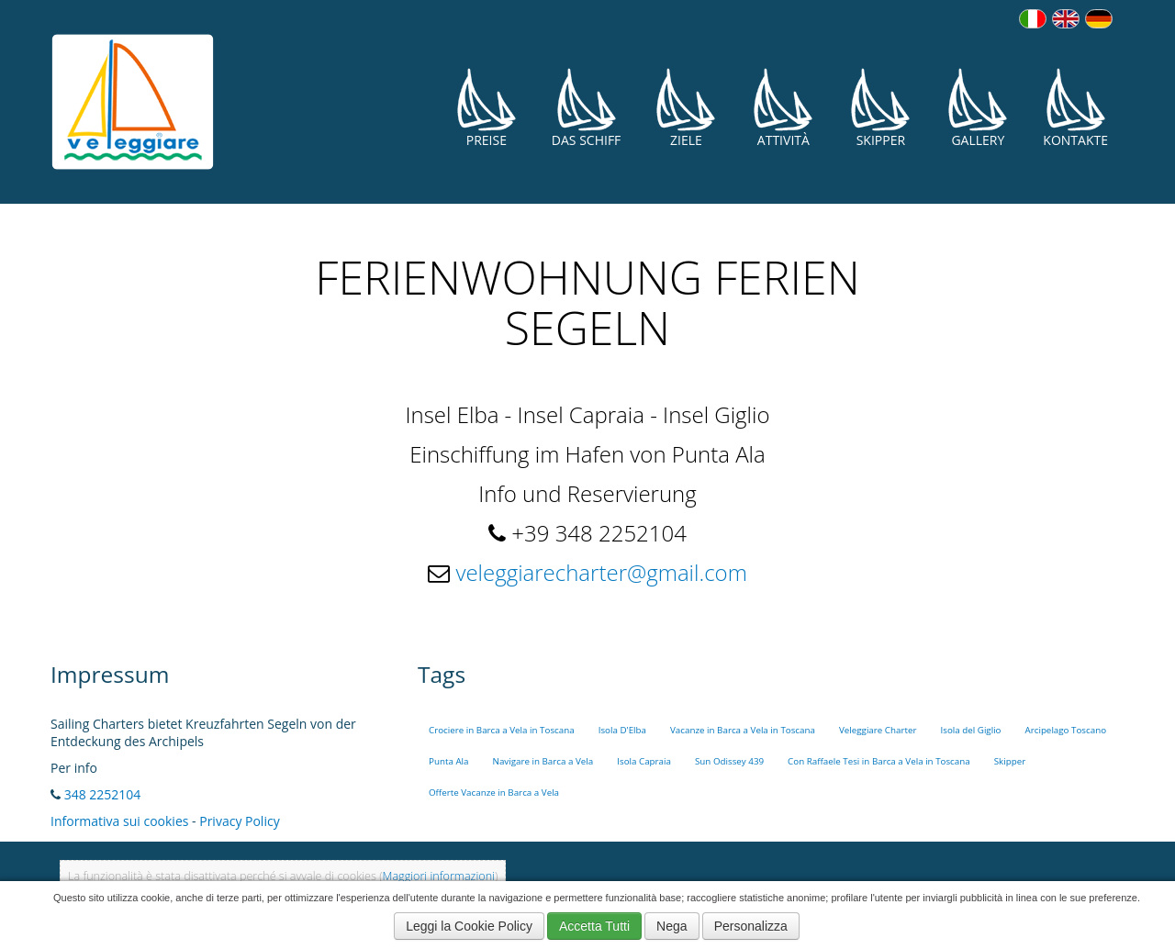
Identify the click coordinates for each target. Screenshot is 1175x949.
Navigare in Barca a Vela (543, 761)
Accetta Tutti (594, 926)
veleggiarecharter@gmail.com (600, 572)
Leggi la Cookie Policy (469, 926)
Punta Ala (449, 761)
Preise (486, 108)
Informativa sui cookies (119, 821)
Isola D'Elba (622, 730)
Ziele (686, 108)
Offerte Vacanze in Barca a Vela (494, 792)
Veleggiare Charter (878, 730)
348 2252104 (102, 794)
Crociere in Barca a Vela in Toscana (502, 730)
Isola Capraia (644, 761)
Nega (671, 926)
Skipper (880, 108)
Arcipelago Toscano (1066, 730)
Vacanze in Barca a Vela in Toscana (742, 730)
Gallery (978, 108)
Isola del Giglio (970, 730)
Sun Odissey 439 (729, 761)
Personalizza (751, 926)
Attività (783, 108)
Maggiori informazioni (439, 876)
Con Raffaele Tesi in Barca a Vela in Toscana (879, 761)
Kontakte (1075, 108)
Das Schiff (586, 108)
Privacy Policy (239, 821)
